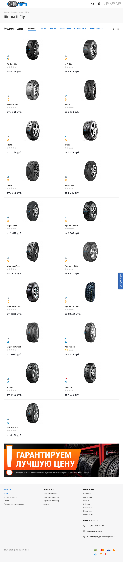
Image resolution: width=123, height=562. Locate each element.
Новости (87, 494)
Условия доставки (51, 497)
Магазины (87, 497)
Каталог (8, 489)
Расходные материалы (14, 504)
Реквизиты (88, 514)
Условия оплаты (50, 494)
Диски (6, 501)
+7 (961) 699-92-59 (95, 525)
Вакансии (87, 507)
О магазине (88, 489)
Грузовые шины (10, 497)
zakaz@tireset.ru (94, 531)
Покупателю (49, 489)
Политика (87, 511)
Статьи (86, 501)
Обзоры (86, 504)
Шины (6, 494)
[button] (120, 281)
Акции (46, 504)
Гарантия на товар (51, 501)
